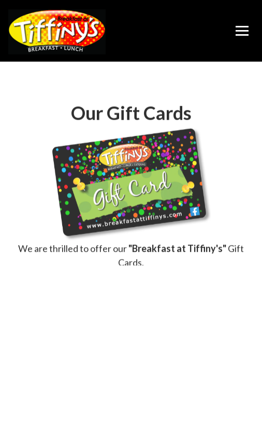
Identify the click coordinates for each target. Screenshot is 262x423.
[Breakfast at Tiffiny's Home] (58, 31)
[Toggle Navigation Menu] (242, 31)
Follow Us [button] (131, 410)
